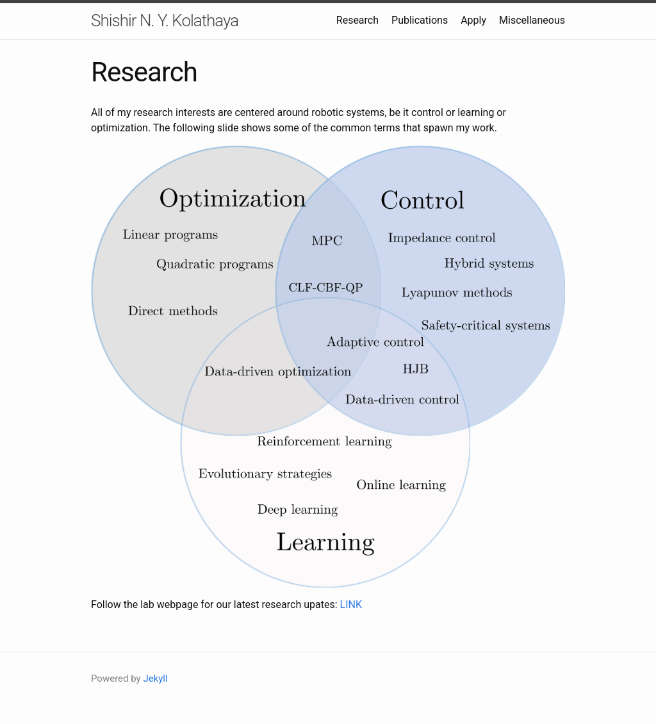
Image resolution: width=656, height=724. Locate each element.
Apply (473, 20)
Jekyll (155, 678)
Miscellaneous (532, 20)
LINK (351, 604)
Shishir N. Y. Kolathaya (164, 20)
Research (357, 20)
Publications (419, 20)
